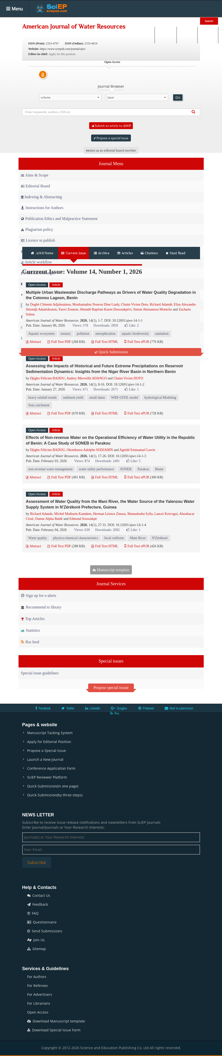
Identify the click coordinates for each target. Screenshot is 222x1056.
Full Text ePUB (136, 342)
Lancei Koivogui (166, 514)
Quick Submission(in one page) (52, 786)
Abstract (33, 342)
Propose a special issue (111, 138)
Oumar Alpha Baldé (49, 519)
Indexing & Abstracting (41, 197)
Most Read (175, 253)
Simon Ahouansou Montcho (152, 309)
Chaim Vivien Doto (134, 304)
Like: (132, 325)
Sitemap (36, 948)
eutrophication (106, 333)
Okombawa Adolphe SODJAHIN (90, 450)
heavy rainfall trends (42, 397)
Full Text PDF (59, 342)
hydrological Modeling (160, 397)
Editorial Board (35, 186)
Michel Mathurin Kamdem (72, 514)
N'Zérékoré (159, 538)
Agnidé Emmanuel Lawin (137, 450)
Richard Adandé (161, 304)
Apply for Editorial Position (49, 741)
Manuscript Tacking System (50, 732)
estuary (66, 333)
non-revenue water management (50, 469)
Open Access (37, 1012)
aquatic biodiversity (135, 333)
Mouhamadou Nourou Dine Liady (95, 304)
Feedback (37, 904)
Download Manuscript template (56, 1021)
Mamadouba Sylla (140, 514)
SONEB (125, 469)
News (179, 20)
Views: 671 (80, 389)
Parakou (143, 469)
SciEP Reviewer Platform (47, 777)
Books (131, 20)
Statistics (30, 630)
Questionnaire (42, 922)
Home (38, 20)
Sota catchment (39, 405)
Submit (209, 21)
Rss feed (30, 642)
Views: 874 (82, 461)
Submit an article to (111, 125)
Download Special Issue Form (54, 1030)
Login (186, 35)
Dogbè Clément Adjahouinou (50, 304)
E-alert (208, 35)
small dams (97, 397)
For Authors (36, 976)
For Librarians (38, 1003)
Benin (159, 469)
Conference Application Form (51, 768)
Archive (101, 253)
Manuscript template (111, 570)
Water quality (37, 538)
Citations (149, 253)
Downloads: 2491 (107, 461)
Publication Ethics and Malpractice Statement (59, 218)
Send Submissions (44, 931)
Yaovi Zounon (68, 309)
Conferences (155, 20)
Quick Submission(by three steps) (54, 795)
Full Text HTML (104, 342)
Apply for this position (61, 54)
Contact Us (38, 895)
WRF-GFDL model (124, 397)
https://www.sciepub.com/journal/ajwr (62, 49)
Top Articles (33, 619)
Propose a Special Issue (46, 750)
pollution (83, 333)
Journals (58, 20)
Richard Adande (41, 514)
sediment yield (73, 397)
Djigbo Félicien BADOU (47, 378)
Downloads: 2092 (107, 530)
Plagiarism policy (37, 229)
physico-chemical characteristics (75, 538)
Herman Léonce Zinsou (109, 514)
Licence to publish (38, 240)
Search (165, 35)
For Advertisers (39, 994)
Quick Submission (111, 352)
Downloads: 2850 (105, 325)
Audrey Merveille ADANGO (86, 378)
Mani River (138, 538)
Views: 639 (82, 530)
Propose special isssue (110, 687)
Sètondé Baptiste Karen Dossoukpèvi (105, 309)
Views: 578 (80, 325)
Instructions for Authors (42, 208)
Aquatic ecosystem (41, 333)
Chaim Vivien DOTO (128, 378)
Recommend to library (41, 607)
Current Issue (73, 253)
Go (178, 97)
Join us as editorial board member (111, 150)
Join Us (36, 940)
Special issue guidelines (40, 673)
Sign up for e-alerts (38, 595)
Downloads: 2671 (105, 389)
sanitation (161, 333)
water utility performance (96, 469)
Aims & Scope (34, 175)
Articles (79, 20)
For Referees (37, 985)
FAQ (33, 913)
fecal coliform (114, 538)
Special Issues (106, 20)
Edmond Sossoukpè (83, 519)
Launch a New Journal (45, 759)
